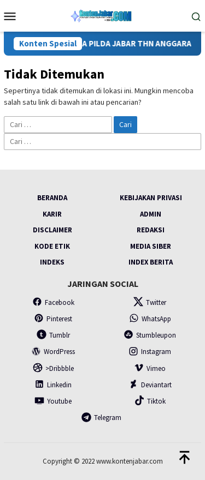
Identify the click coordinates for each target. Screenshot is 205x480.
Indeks (52, 262)
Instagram (149, 351)
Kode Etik (52, 246)
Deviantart (150, 384)
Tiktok (150, 401)
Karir (52, 214)
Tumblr (53, 335)
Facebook (53, 302)
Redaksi (151, 230)
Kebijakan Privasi (151, 197)
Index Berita (150, 262)
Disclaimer (52, 230)
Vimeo (150, 368)
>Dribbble (53, 368)
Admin (150, 214)
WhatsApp (150, 318)
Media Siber (150, 246)
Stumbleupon (150, 335)
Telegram (101, 417)
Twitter (149, 302)
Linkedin (53, 384)
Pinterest (53, 318)
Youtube (53, 401)
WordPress (53, 351)
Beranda (52, 197)
